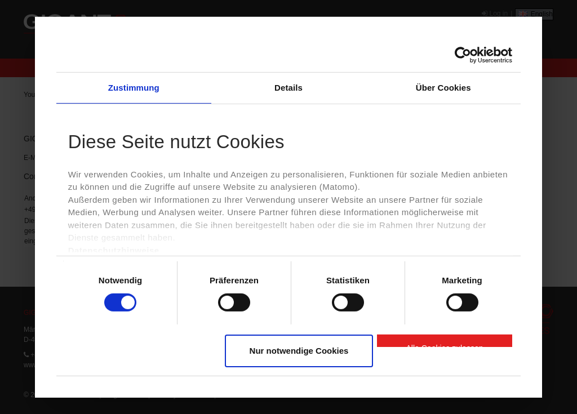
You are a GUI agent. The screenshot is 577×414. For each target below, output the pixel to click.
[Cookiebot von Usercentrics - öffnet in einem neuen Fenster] (463, 54)
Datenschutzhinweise (113, 250)
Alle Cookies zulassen (444, 345)
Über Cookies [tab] (443, 87)
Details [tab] (288, 87)
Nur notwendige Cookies (299, 350)
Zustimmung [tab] (133, 87)
